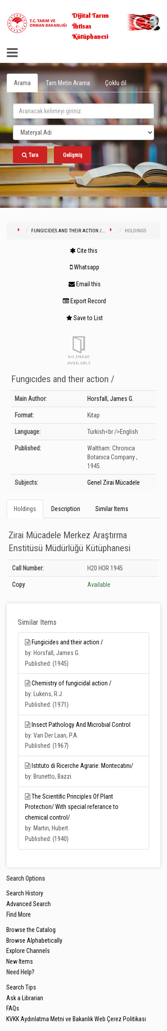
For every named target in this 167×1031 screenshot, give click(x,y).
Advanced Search (28, 903)
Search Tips (21, 987)
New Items (19, 961)
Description (65, 508)
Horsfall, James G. (110, 398)
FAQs (12, 1008)
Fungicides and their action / (67, 642)
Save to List (84, 318)
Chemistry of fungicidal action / (71, 683)
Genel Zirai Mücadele (113, 482)
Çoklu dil (115, 83)
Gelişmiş (72, 155)
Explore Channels (28, 950)
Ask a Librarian (24, 998)
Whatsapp (84, 267)
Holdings (25, 508)
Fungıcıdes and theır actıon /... (68, 231)
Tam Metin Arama (68, 83)
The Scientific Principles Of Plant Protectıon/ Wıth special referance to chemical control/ (71, 807)
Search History (24, 893)
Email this (85, 284)
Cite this (84, 250)
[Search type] (83, 132)
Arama (22, 83)
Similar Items (111, 508)
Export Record (84, 301)
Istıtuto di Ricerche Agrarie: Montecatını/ (82, 765)
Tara (30, 155)
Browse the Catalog (31, 929)
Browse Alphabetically (34, 940)
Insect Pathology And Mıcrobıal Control (81, 724)
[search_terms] (83, 111)
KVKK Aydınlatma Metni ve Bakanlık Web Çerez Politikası (76, 1019)
